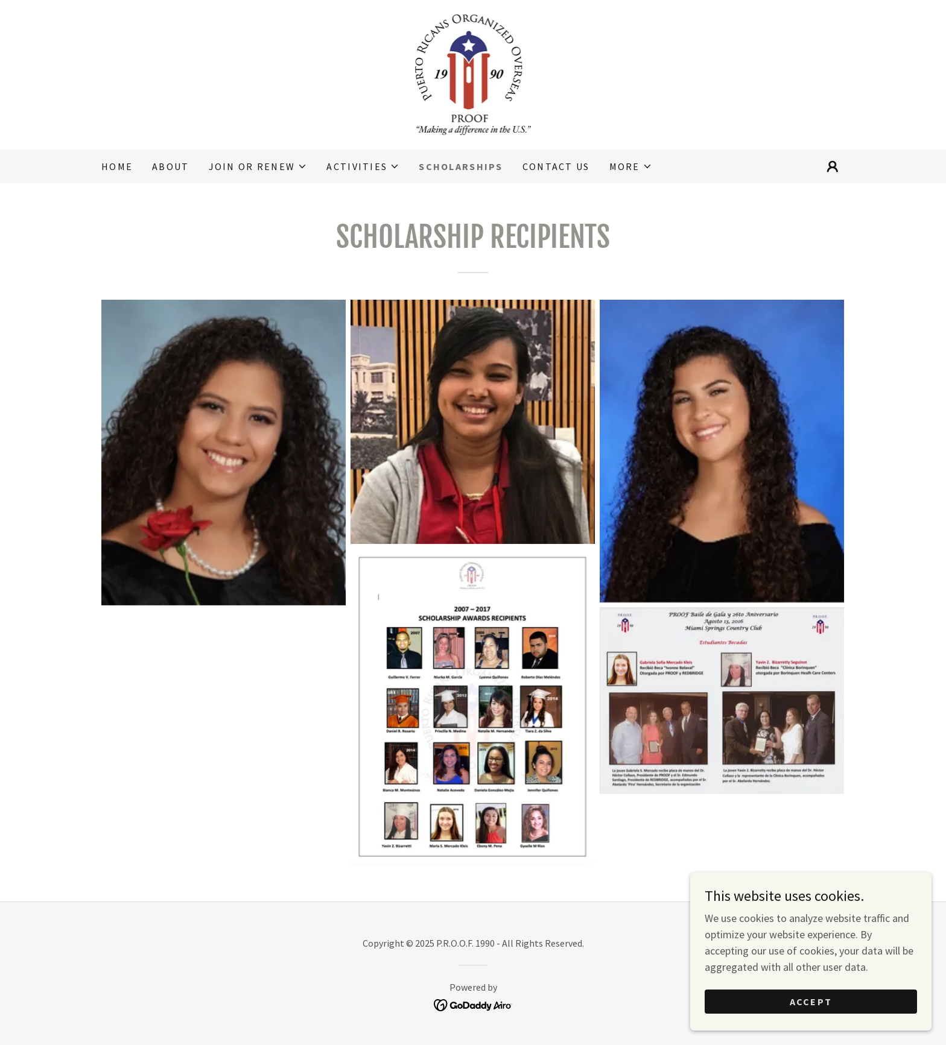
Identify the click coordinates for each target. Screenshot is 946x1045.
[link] (473, 73)
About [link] (170, 166)
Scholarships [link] (461, 166)
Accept (811, 1002)
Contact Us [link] (556, 166)
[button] (258, 166)
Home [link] (117, 166)
